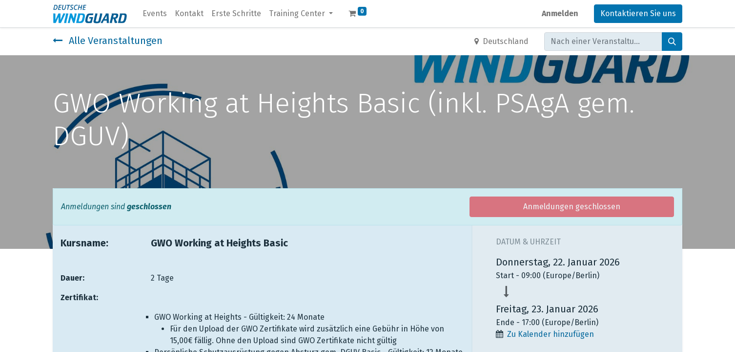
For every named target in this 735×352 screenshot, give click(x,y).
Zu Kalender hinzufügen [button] (550, 334)
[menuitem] (155, 13)
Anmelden (560, 13)
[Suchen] (672, 41)
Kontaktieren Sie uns (638, 13)
